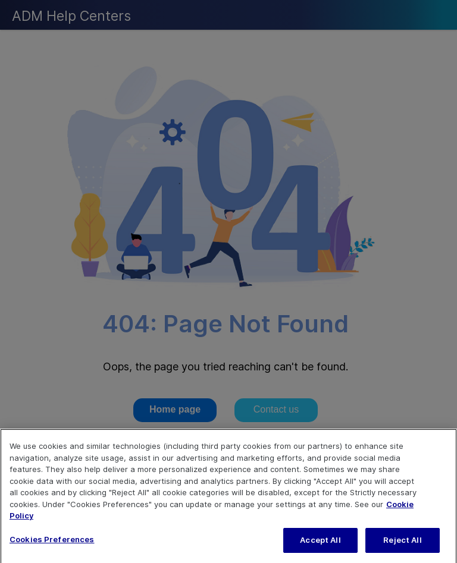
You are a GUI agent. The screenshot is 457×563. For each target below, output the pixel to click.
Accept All (320, 544)
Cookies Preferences (52, 543)
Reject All (402, 544)
